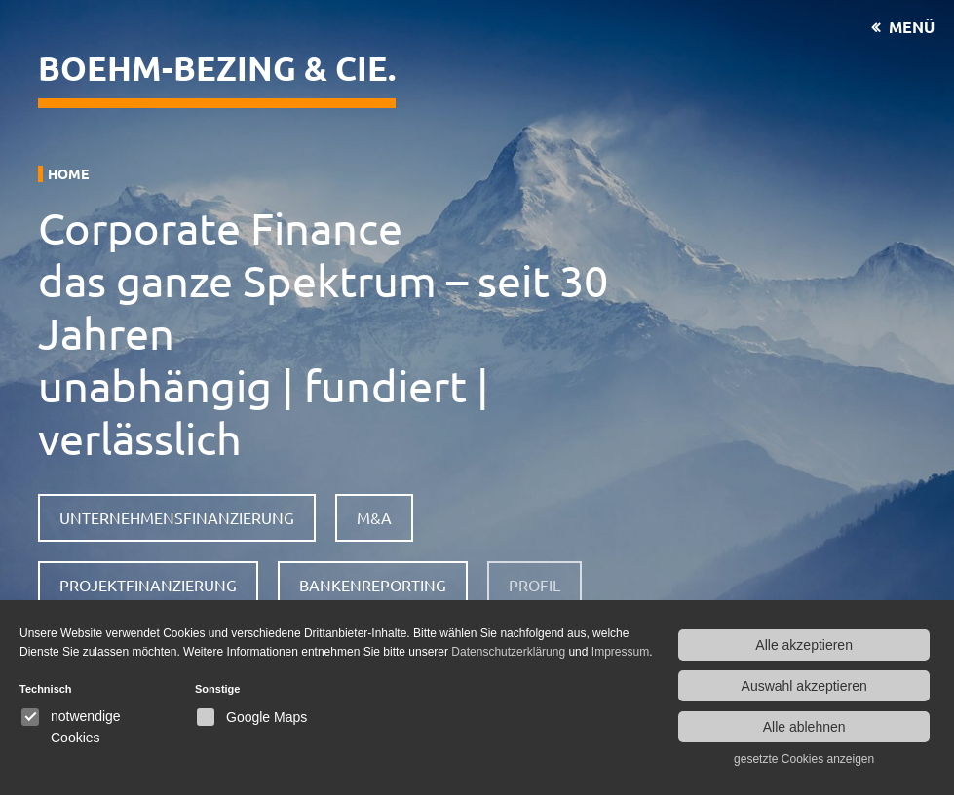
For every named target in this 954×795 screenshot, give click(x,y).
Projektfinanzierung (148, 584)
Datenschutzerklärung (508, 652)
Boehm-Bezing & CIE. (217, 68)
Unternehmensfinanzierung (176, 517)
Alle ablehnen (804, 727)
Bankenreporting (372, 584)
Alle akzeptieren (804, 645)
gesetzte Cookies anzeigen (804, 759)
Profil (534, 584)
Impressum (620, 652)
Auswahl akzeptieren (804, 686)
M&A (374, 517)
